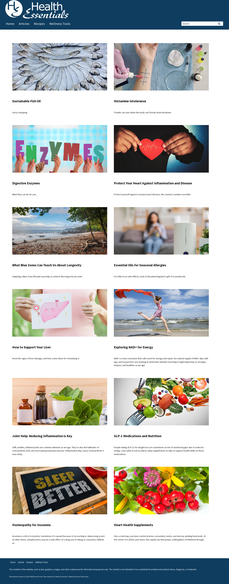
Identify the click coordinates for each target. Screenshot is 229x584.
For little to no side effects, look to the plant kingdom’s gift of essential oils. (150, 276)
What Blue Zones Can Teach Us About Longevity (46, 265)
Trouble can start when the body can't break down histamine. (143, 112)
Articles (24, 24)
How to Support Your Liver (31, 347)
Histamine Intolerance (130, 101)
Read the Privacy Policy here (78, 577)
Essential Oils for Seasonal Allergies (140, 265)
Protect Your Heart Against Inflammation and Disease (153, 183)
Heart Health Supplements (133, 525)
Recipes (39, 24)
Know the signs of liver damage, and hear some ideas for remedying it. (46, 358)
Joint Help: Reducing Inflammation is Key (42, 436)
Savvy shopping (19, 112)
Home (10, 24)
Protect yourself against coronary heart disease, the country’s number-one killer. (152, 194)
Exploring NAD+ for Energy (133, 347)
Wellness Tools (59, 24)
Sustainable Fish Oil (26, 101)
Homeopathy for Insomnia (31, 525)
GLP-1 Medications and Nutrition (137, 436)
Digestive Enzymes (26, 183)
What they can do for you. (24, 194)
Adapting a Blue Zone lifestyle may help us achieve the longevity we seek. (47, 276)
